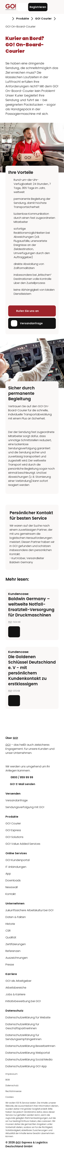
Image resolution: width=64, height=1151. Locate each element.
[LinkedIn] (8, 760)
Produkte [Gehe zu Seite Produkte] (22, 19)
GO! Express (13, 830)
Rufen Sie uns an (25, 311)
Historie (10, 924)
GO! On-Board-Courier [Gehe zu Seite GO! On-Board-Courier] (20, 26)
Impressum (11, 1073)
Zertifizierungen (15, 944)
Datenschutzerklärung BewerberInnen (30, 1046)
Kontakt (10, 894)
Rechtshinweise (13, 1091)
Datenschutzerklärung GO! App (26, 1066)
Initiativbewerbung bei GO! (23, 1001)
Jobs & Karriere (15, 994)
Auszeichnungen (16, 958)
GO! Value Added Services (22, 844)
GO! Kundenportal (17, 860)
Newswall (11, 887)
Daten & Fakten (15, 917)
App (8, 874)
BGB (7, 1079)
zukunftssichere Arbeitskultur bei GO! (29, 910)
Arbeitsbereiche (15, 988)
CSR (8, 931)
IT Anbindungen (15, 867)
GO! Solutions (14, 837)
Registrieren (38, 7)
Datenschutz (11, 1085)
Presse (9, 964)
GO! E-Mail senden (20, 784)
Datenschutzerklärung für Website (28, 1017)
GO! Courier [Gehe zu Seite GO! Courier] (43, 19)
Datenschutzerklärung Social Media (28, 1059)
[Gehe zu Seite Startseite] (7, 19)
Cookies (9, 1097)
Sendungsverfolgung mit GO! (24, 807)
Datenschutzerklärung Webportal (27, 1053)
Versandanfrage (27, 323)
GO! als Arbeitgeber (18, 981)
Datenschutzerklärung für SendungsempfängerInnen (23, 1037)
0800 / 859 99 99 (19, 777)
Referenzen (12, 951)
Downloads (13, 880)
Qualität (10, 937)
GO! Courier (13, 823)
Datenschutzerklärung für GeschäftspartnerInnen (22, 1026)
